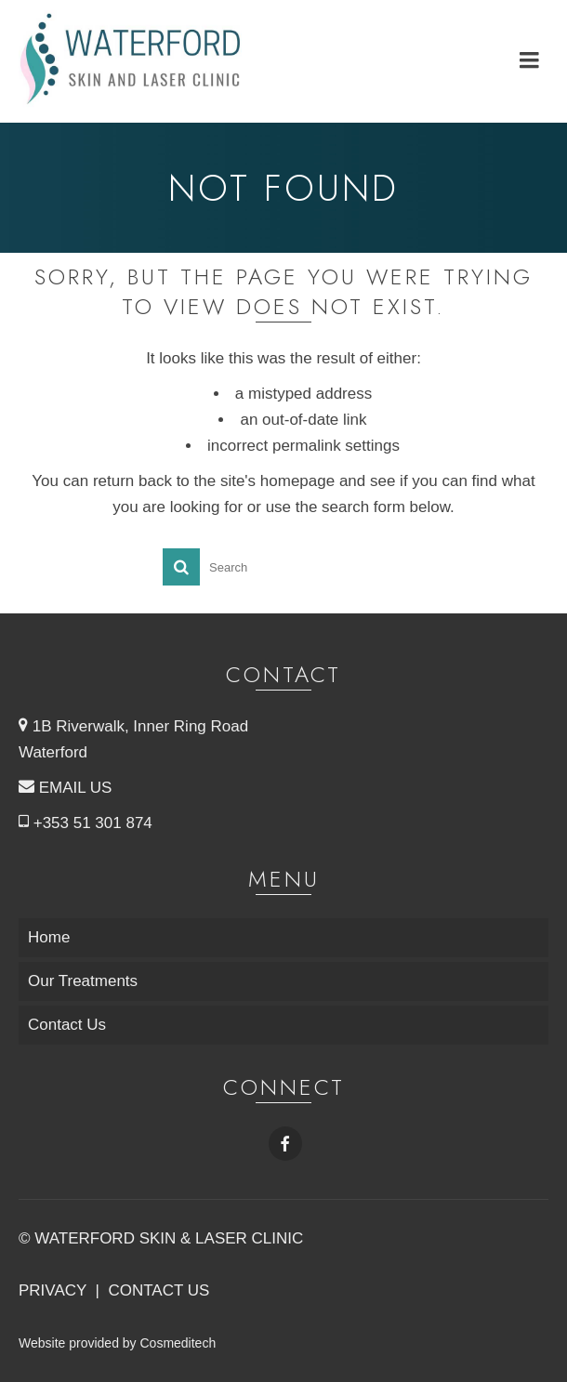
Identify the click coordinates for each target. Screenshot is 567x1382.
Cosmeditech (177, 1343)
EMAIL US (65, 787)
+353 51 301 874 (85, 822)
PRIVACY (52, 1290)
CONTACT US (158, 1290)
